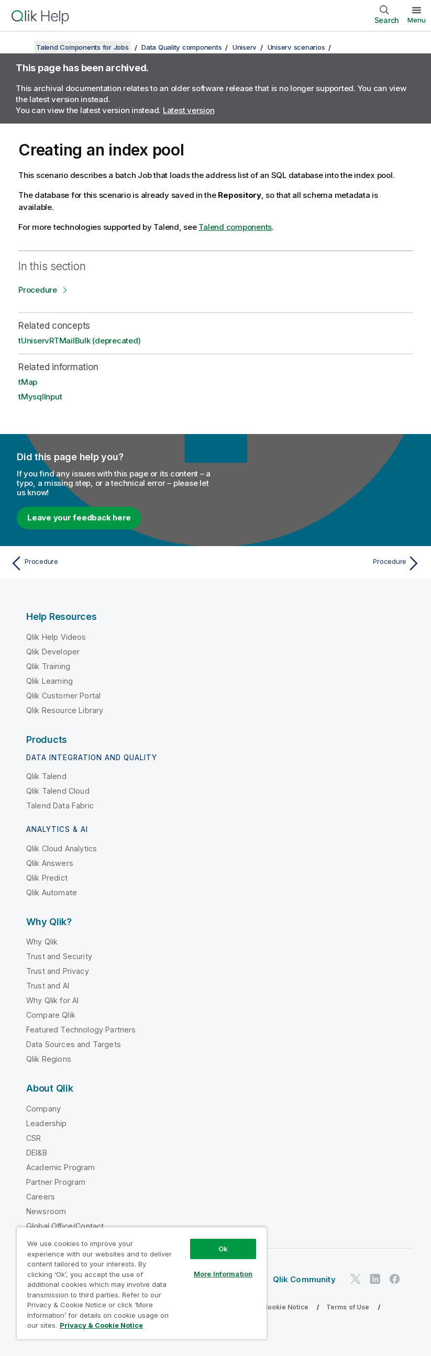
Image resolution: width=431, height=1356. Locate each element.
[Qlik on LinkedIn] (375, 1279)
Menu (416, 20)
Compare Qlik (50, 1014)
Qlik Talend (46, 776)
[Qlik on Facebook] (395, 1279)
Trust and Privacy (57, 970)
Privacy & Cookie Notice (269, 1307)
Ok (223, 1248)
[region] (142, 1283)
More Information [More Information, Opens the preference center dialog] (223, 1274)
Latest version (189, 110)
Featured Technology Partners (81, 1029)
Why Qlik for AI (52, 1000)
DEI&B (36, 1152)
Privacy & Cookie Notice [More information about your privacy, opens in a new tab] (101, 1325)
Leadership (46, 1123)
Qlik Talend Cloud (58, 790)
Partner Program (55, 1181)
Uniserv (245, 47)
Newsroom (46, 1211)
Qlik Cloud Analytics (61, 848)
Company (43, 1108)
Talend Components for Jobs (82, 47)
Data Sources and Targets (73, 1044)
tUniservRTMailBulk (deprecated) (79, 341)
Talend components (235, 227)
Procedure (37, 290)
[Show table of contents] (21, 47)
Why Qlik (42, 941)
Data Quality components (181, 47)
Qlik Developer (53, 651)
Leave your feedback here (79, 518)
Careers (40, 1196)
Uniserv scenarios (296, 47)
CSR (33, 1137)
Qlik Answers (49, 863)
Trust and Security (59, 956)
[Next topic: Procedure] (321, 563)
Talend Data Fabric (60, 805)
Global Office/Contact (65, 1225)
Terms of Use (348, 1307)
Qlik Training (48, 666)
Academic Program (60, 1167)
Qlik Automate (51, 892)
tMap (27, 382)
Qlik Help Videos (56, 636)
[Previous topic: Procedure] (110, 563)
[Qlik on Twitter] (355, 1279)
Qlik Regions (48, 1058)
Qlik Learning (49, 680)
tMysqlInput (40, 397)
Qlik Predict (47, 877)
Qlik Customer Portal (63, 695)
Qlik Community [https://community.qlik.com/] (304, 1279)
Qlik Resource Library (64, 710)
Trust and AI (47, 985)
